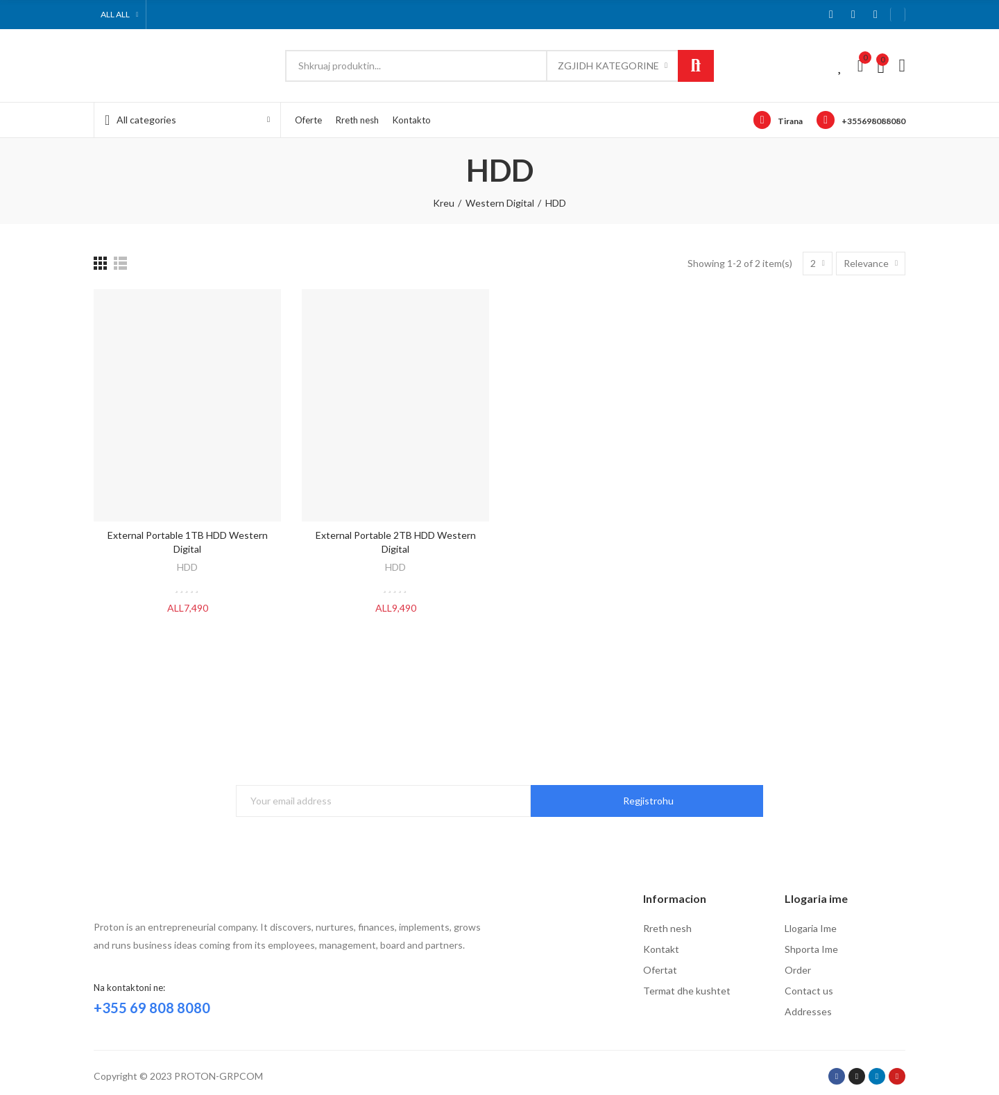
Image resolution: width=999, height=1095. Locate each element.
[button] (897, 14)
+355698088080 (873, 121)
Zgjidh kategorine (608, 65)
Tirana (790, 121)
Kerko (696, 66)
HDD (187, 567)
